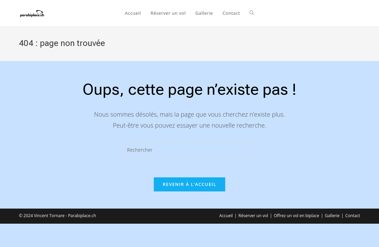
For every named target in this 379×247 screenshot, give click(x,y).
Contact (352, 216)
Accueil (226, 216)
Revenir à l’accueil (189, 184)
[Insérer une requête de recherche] (189, 150)
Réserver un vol (253, 216)
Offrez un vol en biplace (296, 216)
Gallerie (332, 216)
